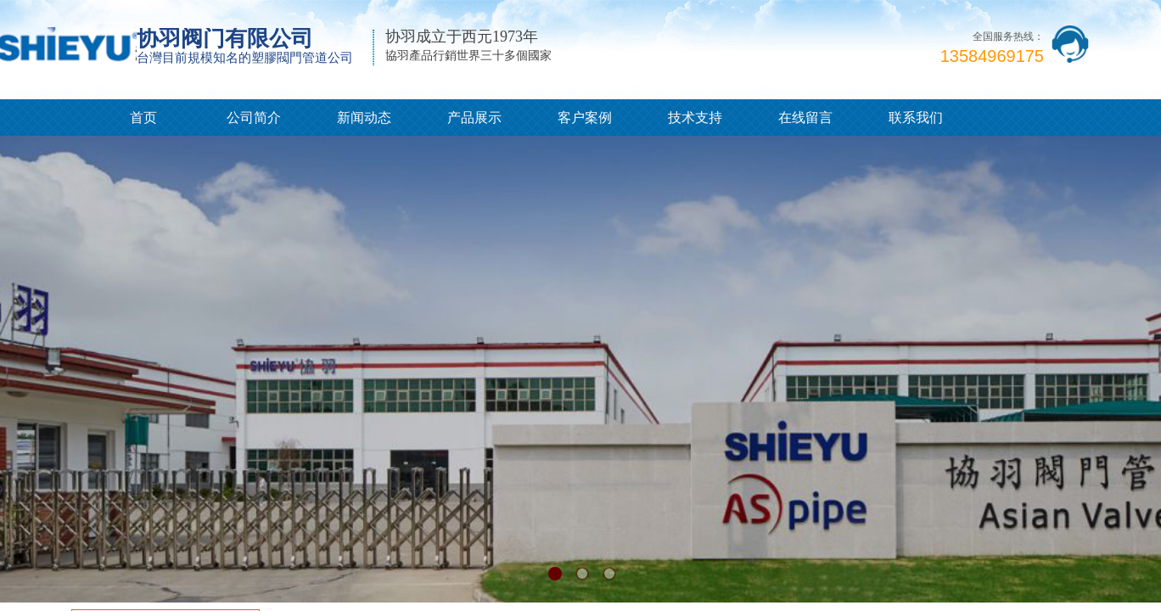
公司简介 (254, 117)
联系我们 (916, 117)
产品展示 (474, 117)
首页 (143, 117)
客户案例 (585, 117)
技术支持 (695, 117)
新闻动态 (364, 117)
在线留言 (805, 117)
